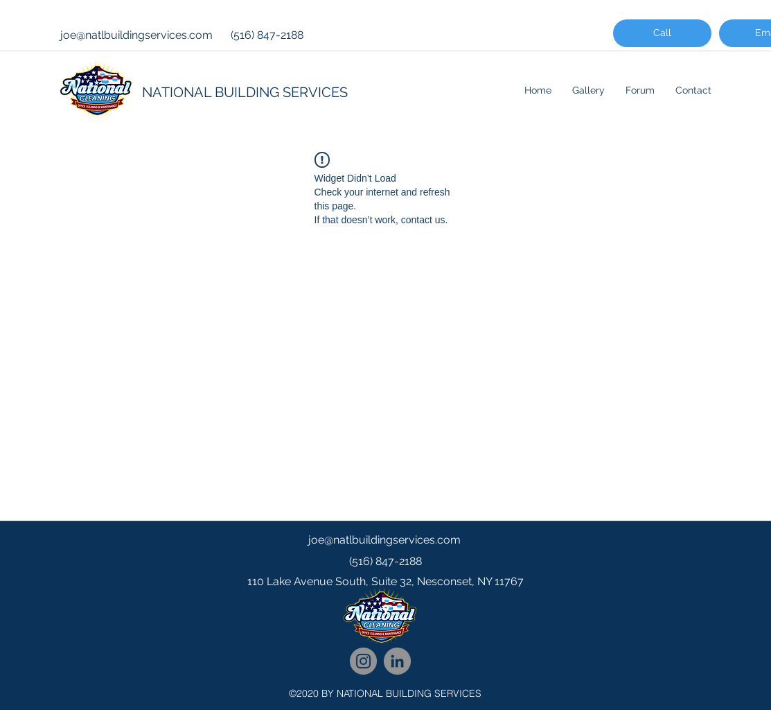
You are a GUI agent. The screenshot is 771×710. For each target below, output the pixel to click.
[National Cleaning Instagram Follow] (363, 661)
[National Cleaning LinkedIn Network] (397, 661)
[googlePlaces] (386, 609)
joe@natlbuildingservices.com (136, 35)
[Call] (662, 33)
